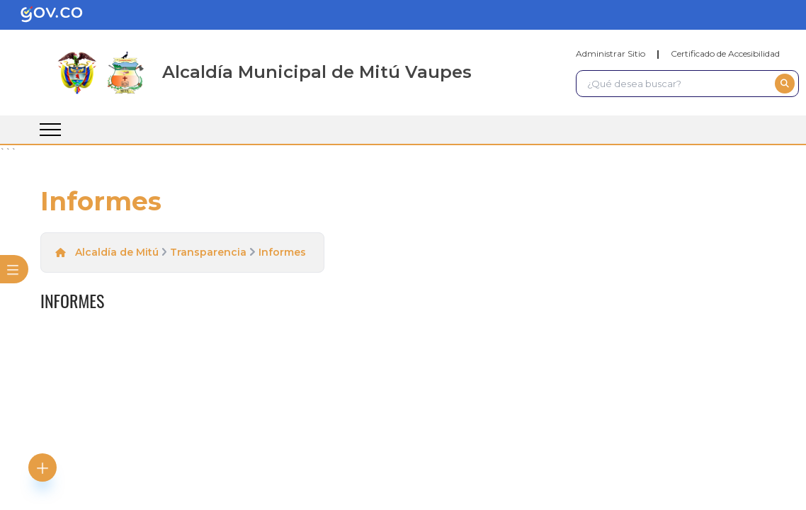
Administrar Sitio (610, 53)
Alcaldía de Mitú (117, 252)
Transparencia (208, 252)
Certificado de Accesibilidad (725, 53)
